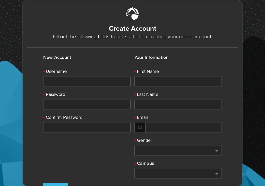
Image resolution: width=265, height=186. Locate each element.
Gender (144, 140)
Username (56, 71)
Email (142, 117)
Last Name (147, 94)
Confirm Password (64, 117)
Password (55, 94)
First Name (148, 71)
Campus (145, 163)
